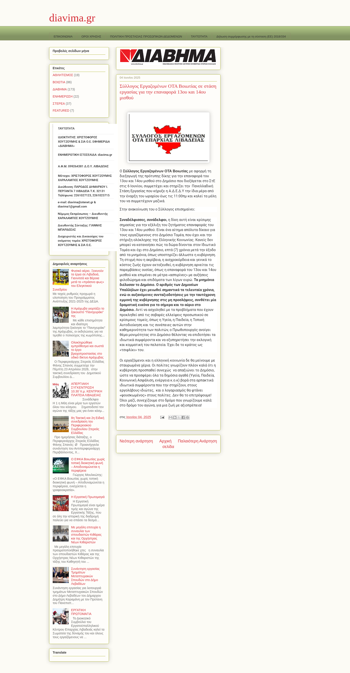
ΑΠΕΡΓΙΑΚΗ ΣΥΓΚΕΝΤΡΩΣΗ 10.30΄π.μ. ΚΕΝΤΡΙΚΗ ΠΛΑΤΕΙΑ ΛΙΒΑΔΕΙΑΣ (86, 389)
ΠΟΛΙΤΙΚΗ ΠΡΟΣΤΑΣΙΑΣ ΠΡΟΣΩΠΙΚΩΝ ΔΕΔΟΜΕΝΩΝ (146, 36)
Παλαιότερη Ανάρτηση (197, 441)
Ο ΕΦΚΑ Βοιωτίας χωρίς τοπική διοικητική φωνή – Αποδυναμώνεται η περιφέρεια (88, 464)
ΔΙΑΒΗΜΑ (60, 89)
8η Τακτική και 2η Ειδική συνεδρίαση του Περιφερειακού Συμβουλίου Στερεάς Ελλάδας (87, 425)
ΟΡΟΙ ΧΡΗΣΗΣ (91, 36)
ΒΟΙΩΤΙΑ (59, 82)
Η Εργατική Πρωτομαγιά (88, 497)
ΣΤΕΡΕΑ (59, 103)
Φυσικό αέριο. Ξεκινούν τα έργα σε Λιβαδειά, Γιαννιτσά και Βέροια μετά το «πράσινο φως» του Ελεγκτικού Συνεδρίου (78, 280)
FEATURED (61, 110)
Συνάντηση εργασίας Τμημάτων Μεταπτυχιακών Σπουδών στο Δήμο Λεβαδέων (85, 576)
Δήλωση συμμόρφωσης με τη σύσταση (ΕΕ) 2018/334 (251, 36)
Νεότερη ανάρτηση (136, 441)
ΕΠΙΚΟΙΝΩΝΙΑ (63, 36)
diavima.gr (72, 18)
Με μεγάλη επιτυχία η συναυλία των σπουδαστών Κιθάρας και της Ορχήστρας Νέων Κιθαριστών (86, 534)
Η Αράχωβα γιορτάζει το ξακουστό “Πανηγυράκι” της (87, 312)
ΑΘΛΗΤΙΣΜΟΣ (63, 75)
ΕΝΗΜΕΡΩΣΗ (63, 96)
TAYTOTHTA (199, 36)
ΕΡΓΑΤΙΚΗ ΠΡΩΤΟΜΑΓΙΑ (81, 612)
